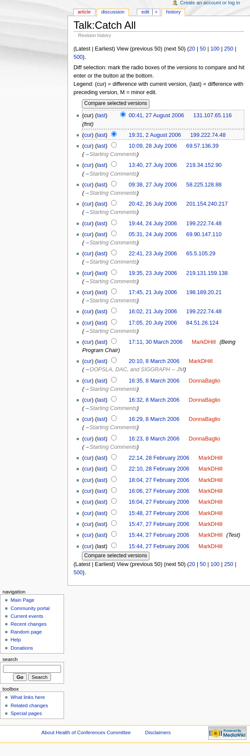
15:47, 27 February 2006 (159, 524)
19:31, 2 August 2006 (155, 135)
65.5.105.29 (201, 254)
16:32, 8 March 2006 (154, 400)
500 (78, 57)
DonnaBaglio (204, 381)
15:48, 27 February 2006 (159, 513)
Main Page (22, 600)
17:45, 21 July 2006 (153, 292)
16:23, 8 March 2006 (154, 439)
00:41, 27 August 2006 (156, 115)
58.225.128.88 (204, 185)
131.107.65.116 (212, 115)
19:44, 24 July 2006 (153, 223)
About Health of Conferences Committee (86, 732)
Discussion (112, 11)
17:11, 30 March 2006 (155, 342)
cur (88, 135)
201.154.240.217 (207, 204)
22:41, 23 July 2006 (153, 254)
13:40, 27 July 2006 (153, 165)
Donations (21, 648)
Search (10, 659)
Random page (26, 631)
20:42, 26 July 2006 (153, 204)
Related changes (29, 705)
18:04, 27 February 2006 (159, 480)
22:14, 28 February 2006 (159, 458)
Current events (26, 616)
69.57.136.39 (202, 146)
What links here (27, 697)
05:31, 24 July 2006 (153, 234)
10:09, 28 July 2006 (153, 146)
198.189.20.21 (204, 292)
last (101, 115)
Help (15, 639)
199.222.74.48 (208, 135)
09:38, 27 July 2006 (153, 185)
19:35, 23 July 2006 (153, 273)
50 (202, 49)
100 (215, 49)
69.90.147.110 (204, 234)
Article (84, 11)
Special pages (26, 713)
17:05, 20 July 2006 (153, 323)
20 (192, 49)
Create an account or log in (210, 2)
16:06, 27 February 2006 (159, 491)
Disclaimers (158, 732)
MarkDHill (204, 342)
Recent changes (28, 624)
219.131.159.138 (207, 273)
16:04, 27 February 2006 (159, 502)
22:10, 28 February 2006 (159, 469)
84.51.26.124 (202, 323)
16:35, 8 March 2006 (154, 381)
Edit (145, 11)
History (173, 11)
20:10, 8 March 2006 (154, 361)
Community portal (30, 608)
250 (228, 49)
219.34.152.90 (204, 165)
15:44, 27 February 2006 (159, 535)
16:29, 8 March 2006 (154, 419)
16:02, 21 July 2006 (153, 312)
